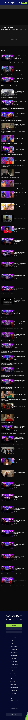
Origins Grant (14, 670)
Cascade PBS (13, 707)
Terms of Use (14, 690)
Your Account (14, 649)
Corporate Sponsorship (14, 673)
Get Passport (14, 658)
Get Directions (14, 702)
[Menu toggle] (2, 2)
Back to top (14, 714)
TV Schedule (14, 652)
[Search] (19, 2)
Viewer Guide (14, 655)
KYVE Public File (14, 684)
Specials (3, 50)
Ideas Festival (14, 667)
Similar (8, 50)
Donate (23, 2)
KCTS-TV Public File (14, 681)
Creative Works (14, 676)
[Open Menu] (26, 7)
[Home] (14, 616)
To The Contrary (7, 27)
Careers (14, 643)
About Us (14, 638)
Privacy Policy (14, 693)
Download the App (14, 664)
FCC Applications (14, 687)
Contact (14, 640)
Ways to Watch (14, 661)
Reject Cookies (14, 632)
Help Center (14, 646)
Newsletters (14, 628)
